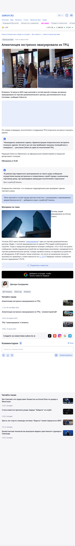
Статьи (25, 20)
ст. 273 (42, 256)
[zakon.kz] (8, 15)
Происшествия (35, 20)
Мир (12, 20)
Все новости (36, 34)
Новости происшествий (51, 34)
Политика (5, 20)
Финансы (18, 20)
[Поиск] (67, 15)
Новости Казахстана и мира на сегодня (16, 34)
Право (44, 20)
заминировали (32, 241)
